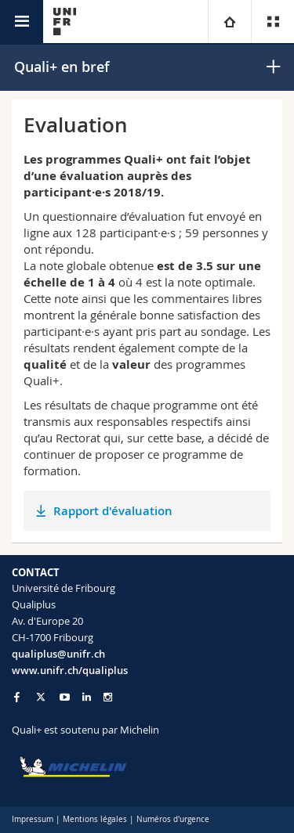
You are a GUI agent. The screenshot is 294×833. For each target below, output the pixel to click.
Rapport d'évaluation (112, 511)
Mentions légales (95, 819)
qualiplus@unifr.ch (58, 654)
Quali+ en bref (62, 66)
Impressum (32, 819)
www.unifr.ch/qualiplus (70, 670)
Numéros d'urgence (172, 819)
